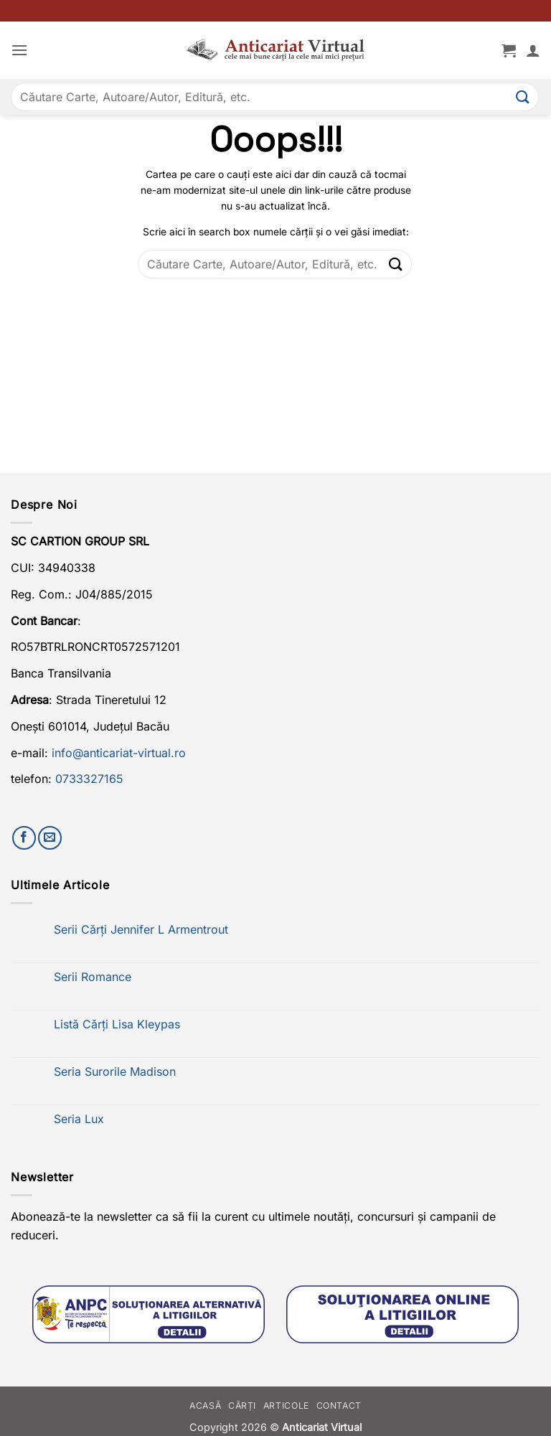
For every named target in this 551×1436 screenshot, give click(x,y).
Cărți (242, 1405)
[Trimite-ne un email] (50, 838)
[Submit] (523, 97)
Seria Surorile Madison (115, 1072)
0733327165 (89, 778)
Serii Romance (92, 977)
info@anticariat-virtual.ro (119, 753)
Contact (339, 1405)
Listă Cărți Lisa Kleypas (117, 1024)
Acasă (205, 1405)
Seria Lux (79, 1119)
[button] (19, 49)
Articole (286, 1405)
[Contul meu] (533, 50)
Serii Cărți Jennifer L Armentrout (141, 930)
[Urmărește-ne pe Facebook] (24, 838)
